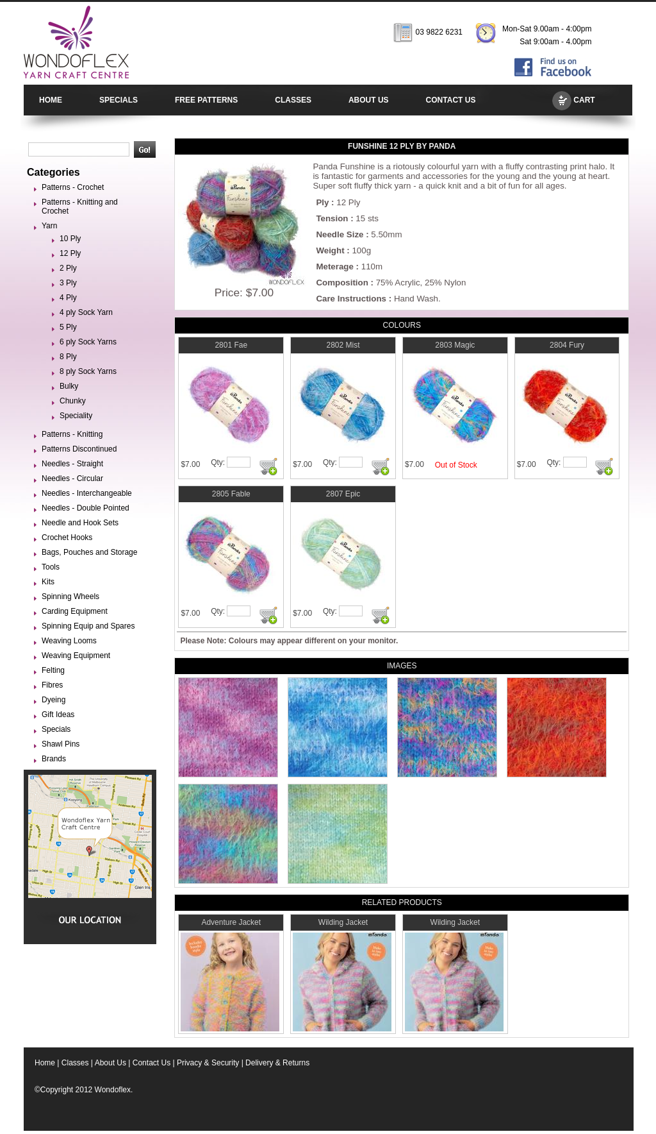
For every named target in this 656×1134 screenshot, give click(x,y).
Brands (54, 758)
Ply (322, 202)
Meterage (335, 266)
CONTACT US (451, 100)
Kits (48, 581)
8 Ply (68, 356)
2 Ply (68, 268)
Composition (342, 282)
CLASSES (293, 100)
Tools (51, 567)
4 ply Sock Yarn (86, 312)
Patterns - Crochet (73, 187)
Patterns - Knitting (72, 434)
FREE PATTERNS (206, 100)
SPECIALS (118, 100)
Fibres (52, 685)
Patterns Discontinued (79, 448)
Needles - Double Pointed (85, 508)
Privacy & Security (208, 1062)
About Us (110, 1062)
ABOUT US (368, 100)
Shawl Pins (60, 744)
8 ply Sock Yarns (88, 371)
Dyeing (53, 699)
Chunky (73, 400)
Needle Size (339, 234)
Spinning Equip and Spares (88, 626)
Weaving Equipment (76, 655)
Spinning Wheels (70, 596)
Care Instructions (351, 298)
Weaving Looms (69, 640)
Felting (53, 670)
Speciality (76, 415)
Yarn (49, 225)
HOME (50, 100)
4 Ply (68, 297)
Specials (56, 729)
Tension (332, 218)
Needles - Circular (72, 478)
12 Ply (70, 253)
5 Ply (68, 327)
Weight (330, 250)
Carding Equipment (75, 611)
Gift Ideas (58, 714)
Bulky (69, 386)
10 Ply (70, 238)
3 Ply (68, 282)
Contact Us (151, 1062)
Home (45, 1062)
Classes (75, 1062)
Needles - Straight (72, 463)
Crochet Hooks (67, 537)
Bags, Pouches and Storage (89, 552)
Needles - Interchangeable (87, 493)
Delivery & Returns (277, 1062)
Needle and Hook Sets (80, 522)
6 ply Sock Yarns (88, 341)
